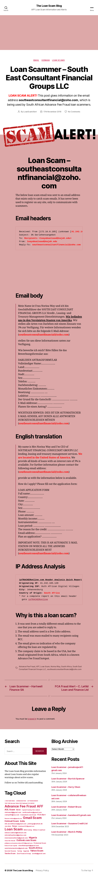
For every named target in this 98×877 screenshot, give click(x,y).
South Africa (66, 666)
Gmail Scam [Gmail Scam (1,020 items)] (32, 818)
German (45, 60)
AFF (37, 666)
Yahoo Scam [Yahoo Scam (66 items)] (36, 850)
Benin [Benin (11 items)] (18, 810)
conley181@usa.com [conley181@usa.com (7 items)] (12, 815)
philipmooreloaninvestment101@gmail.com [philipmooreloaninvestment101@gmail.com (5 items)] (19, 843)
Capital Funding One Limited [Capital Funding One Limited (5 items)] (31, 810)
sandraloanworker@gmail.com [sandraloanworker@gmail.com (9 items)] (16, 848)
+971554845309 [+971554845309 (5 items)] (32, 801)
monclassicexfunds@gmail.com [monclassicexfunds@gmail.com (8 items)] (16, 838)
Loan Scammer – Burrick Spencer (68, 778)
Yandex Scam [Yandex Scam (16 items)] (10, 853)
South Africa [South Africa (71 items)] (35, 848)
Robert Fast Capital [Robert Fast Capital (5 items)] (11, 845)
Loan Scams (58, 60)
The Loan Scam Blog (49, 5)
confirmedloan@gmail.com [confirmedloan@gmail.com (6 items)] (32, 812)
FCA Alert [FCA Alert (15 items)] (41, 815)
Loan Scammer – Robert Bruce (66, 807)
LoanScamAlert (30, 111)
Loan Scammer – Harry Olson (65, 787)
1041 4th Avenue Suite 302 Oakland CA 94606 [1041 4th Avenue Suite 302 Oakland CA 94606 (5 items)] (19, 803)
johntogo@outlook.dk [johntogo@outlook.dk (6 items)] (34, 824)
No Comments (74, 111)
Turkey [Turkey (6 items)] (19, 851)
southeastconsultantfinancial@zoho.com (64, 669)
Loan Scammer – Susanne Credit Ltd (69, 823)
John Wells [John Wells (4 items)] (8, 826)
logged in (32, 719)
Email (36, 60)
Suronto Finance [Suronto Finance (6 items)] (10, 851)
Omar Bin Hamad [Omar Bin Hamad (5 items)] (10, 840)
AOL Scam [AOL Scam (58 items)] (10, 809)
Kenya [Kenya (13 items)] (14, 826)
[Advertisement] (49, 32)
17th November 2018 (52, 111)
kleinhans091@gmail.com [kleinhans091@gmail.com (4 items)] (26, 826)
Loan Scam (45, 666)
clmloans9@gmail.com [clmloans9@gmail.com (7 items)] (13, 812)
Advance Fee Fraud (27, 666)
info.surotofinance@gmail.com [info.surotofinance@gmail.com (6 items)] (15, 824)
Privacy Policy (42, 870)
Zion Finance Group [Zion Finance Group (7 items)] (24, 853)
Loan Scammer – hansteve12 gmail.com (71, 815)
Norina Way (55, 666)
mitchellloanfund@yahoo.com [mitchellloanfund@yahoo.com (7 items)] (15, 835)
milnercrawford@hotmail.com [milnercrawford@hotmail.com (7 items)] (15, 833)
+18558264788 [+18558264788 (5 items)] (21, 801)
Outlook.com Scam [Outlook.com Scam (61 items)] (26, 840)
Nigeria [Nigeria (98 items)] (33, 837)
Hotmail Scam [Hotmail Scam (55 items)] (12, 821)
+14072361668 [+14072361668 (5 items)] (10, 801)
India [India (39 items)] (22, 821)
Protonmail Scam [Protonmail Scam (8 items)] (40, 843)
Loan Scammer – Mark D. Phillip (66, 832)
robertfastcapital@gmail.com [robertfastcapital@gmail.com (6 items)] (28, 845)
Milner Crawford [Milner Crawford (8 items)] (39, 830)
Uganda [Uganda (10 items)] (26, 851)
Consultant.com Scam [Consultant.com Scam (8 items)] (28, 815)
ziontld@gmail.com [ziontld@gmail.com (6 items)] (39, 853)
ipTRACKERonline (38, 599)
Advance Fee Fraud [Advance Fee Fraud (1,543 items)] (20, 806)
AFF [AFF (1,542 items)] (40, 806)
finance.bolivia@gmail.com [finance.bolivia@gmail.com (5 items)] (13, 818)
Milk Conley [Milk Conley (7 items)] (28, 830)
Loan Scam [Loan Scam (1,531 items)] (14, 829)
